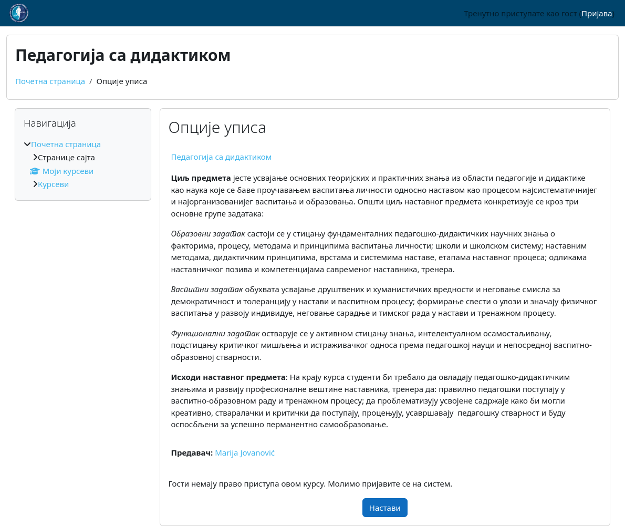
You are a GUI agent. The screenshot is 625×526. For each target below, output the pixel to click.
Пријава (596, 13)
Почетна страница (50, 81)
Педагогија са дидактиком (221, 156)
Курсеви (53, 184)
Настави (385, 507)
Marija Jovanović (245, 452)
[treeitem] (83, 164)
